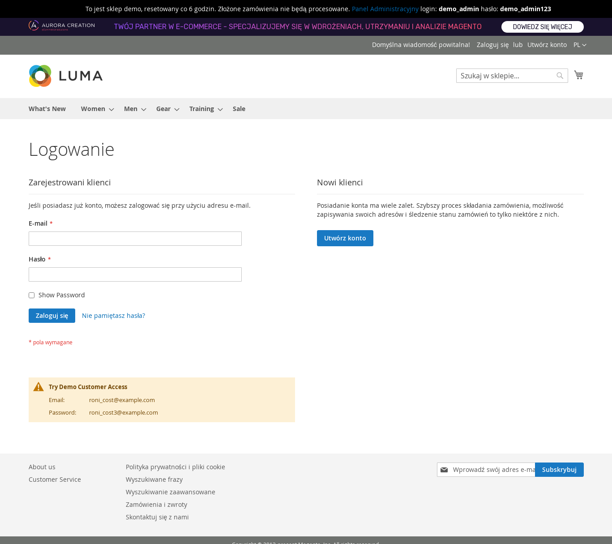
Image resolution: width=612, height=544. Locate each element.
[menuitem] (47, 108)
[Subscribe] (559, 470)
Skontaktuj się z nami (157, 517)
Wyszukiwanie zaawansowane (170, 492)
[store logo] (67, 76)
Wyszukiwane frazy (154, 479)
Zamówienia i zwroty (156, 504)
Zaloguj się (493, 44)
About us (42, 467)
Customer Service (55, 479)
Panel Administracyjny (385, 8)
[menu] (306, 108)
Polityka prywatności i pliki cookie (175, 467)
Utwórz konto (547, 44)
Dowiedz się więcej (542, 27)
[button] (579, 45)
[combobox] (512, 76)
